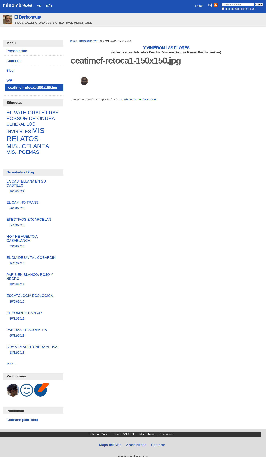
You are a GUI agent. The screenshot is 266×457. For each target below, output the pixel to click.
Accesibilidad (136, 445)
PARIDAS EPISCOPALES (33, 333)
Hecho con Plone (98, 434)
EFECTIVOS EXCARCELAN (33, 223)
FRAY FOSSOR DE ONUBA (33, 115)
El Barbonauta (27, 16)
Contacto (158, 445)
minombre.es (17, 5)
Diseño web (166, 434)
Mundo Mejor (147, 434)
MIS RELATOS (25, 135)
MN (39, 5)
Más (49, 5)
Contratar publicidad (22, 420)
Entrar (199, 5)
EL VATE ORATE (26, 112)
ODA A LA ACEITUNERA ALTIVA (33, 350)
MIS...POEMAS (23, 152)
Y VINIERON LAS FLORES (166, 47)
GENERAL (16, 124)
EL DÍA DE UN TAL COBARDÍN (33, 261)
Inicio (73, 41)
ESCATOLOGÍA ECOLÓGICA (33, 299)
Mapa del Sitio (110, 445)
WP (96, 41)
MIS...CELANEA (28, 146)
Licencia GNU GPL (123, 434)
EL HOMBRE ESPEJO (33, 316)
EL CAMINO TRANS (33, 205)
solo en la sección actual (240, 8)
